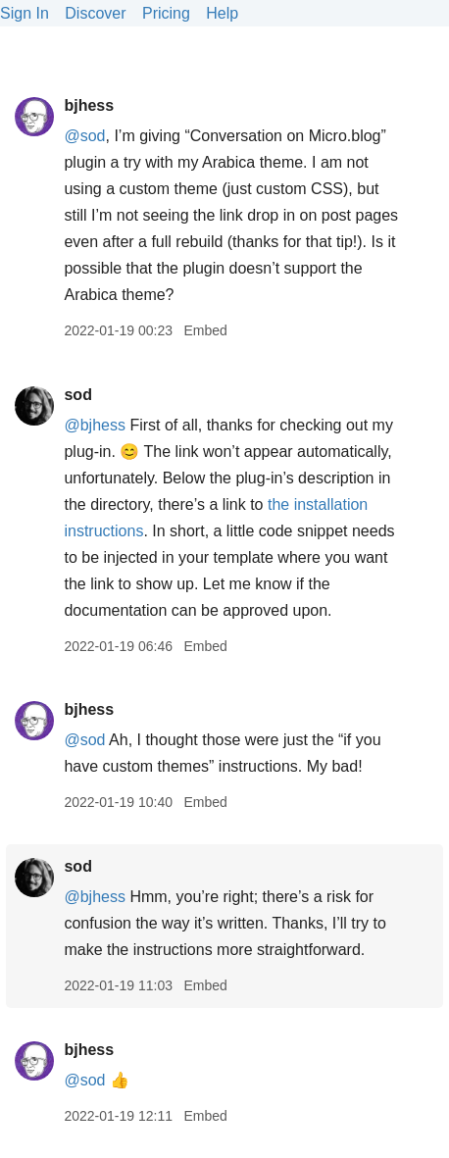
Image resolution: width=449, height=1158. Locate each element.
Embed (204, 330)
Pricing (166, 13)
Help (222, 13)
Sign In (24, 13)
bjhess (89, 105)
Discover (95, 13)
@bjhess (94, 425)
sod (77, 394)
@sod (84, 135)
